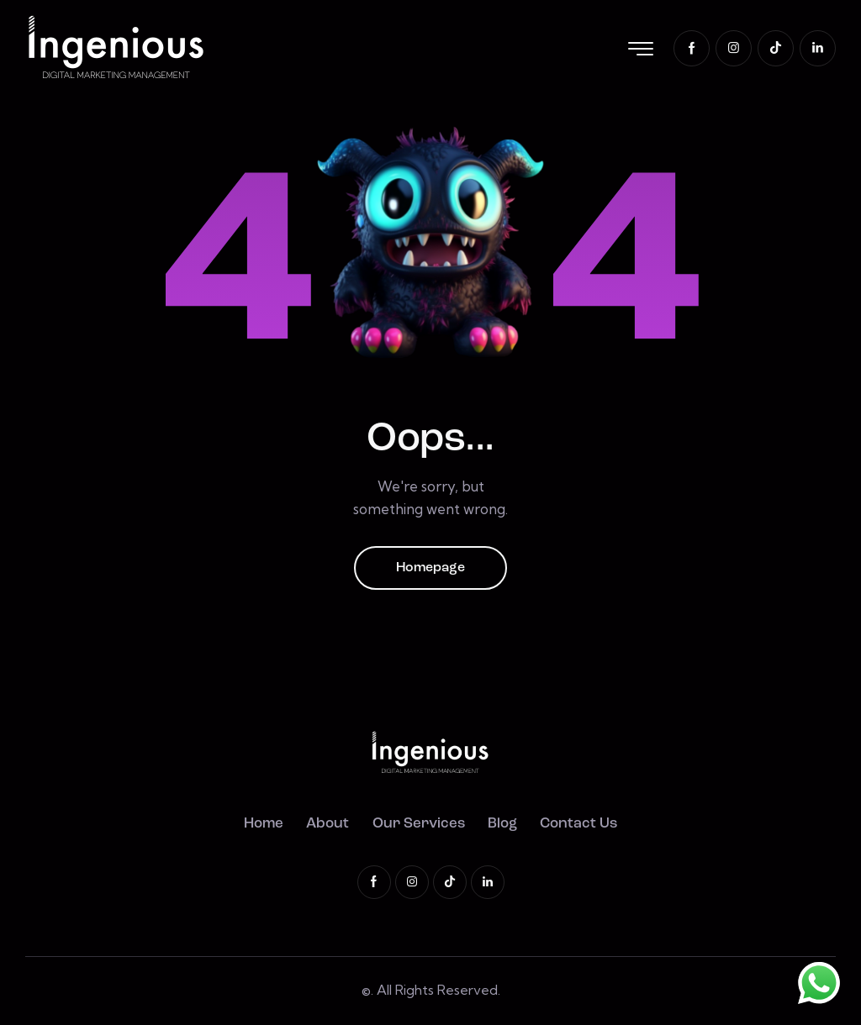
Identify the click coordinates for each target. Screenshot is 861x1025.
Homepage (430, 568)
